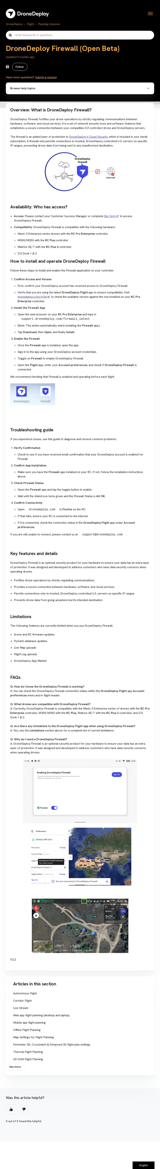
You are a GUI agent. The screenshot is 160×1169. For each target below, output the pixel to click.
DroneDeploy (14, 24)
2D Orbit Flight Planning (28, 1060)
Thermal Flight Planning (28, 1053)
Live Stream (20, 1009)
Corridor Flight (22, 1001)
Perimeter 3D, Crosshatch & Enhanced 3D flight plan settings (52, 1045)
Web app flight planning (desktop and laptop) (41, 1016)
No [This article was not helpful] (24, 1111)
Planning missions (49, 24)
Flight (30, 24)
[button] (80, 89)
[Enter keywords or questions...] (80, 35)
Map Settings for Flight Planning (33, 1038)
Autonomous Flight (25, 994)
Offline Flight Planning (27, 1031)
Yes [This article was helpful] (11, 1111)
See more (15, 1068)
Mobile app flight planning (29, 1023)
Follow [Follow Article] (20, 67)
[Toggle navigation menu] (150, 13)
